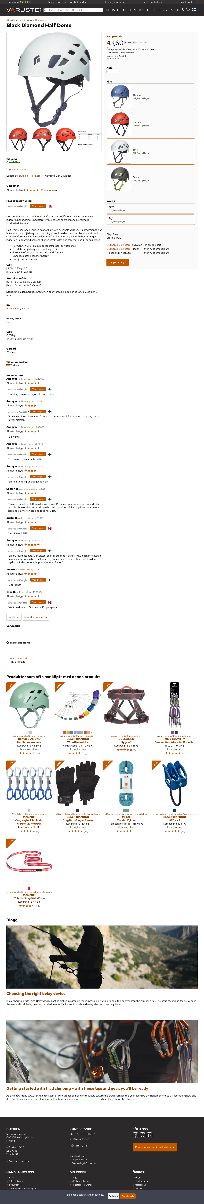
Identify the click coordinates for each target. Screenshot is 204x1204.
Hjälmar (40, 20)
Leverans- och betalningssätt (23, 1188)
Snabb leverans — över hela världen (68, 2)
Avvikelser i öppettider (19, 1160)
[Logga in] (182, 10)
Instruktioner (15, 1184)
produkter (141, 10)
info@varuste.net (79, 1139)
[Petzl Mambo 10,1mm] (126, 798)
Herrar (25, 308)
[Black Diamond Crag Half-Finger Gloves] (78, 798)
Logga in (76, 1177)
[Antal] (112, 71)
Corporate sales (79, 1159)
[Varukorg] (188, 10)
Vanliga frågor (78, 1155)
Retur (11, 1177)
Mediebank (140, 1184)
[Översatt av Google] (17, 206)
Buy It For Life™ (188, 2)
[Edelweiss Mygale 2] (126, 720)
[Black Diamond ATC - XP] (175, 798)
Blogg (138, 1177)
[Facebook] (135, 1135)
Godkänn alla (128, 1196)
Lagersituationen (16, 169)
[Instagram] (142, 1135)
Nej (8, 322)
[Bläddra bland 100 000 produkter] (73, 10)
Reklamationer (16, 1181)
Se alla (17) (14, 616)
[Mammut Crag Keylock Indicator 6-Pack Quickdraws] (29, 798)
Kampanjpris (114, 36)
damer (16, 308)
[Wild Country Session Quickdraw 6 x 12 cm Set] (175, 720)
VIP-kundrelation (80, 1181)
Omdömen (18, 2)
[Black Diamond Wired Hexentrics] (78, 720)
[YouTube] (149, 1135)
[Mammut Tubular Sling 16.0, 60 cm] (29, 875)
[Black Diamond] (18, 649)
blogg (160, 10)
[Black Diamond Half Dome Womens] (29, 720)
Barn (9, 308)
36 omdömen (48, 190)
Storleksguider (142, 1181)
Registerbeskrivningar (82, 1184)
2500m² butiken (153, 2)
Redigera (113, 1196)
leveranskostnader (143, 43)
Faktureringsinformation (84, 1163)
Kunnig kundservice (116, 2)
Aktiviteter (117, 10)
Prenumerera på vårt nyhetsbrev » (154, 1147)
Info (174, 10)
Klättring (28, 20)
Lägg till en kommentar (35, 616)
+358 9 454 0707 (84, 1134)
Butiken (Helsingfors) (119, 245)
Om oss (138, 1188)
